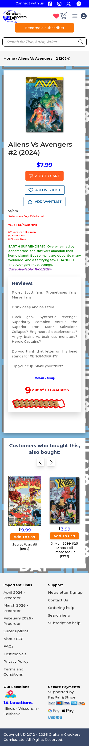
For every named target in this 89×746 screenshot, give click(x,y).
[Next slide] (51, 463)
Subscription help (64, 623)
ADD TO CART (44, 176)
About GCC (14, 639)
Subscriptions (16, 631)
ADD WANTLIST (44, 201)
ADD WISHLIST (44, 190)
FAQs (8, 646)
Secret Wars (22, 544)
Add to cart (25, 537)
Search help (59, 615)
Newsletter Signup (65, 592)
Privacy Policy (16, 661)
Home (9, 58)
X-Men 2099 (61, 543)
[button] (74, 17)
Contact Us (58, 600)
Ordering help (61, 607)
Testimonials (15, 654)
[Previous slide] (40, 463)
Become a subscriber (45, 27)
